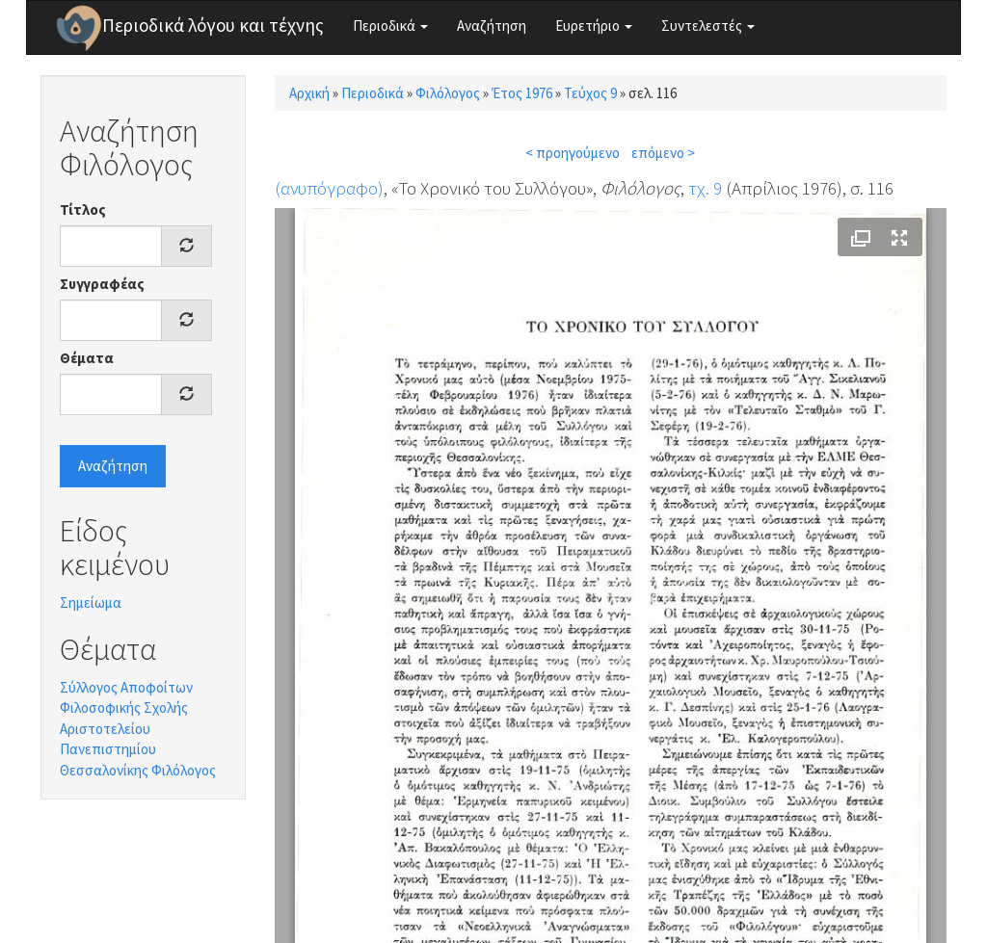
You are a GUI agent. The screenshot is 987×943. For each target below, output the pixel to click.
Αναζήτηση (491, 25)
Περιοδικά (390, 25)
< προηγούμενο (572, 153)
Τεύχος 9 (590, 93)
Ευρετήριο (593, 25)
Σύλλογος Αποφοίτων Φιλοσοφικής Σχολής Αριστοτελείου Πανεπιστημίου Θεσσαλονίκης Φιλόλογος (138, 728)
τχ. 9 (705, 187)
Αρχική (309, 93)
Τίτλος (83, 209)
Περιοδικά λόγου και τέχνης (213, 25)
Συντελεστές (708, 25)
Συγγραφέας (102, 284)
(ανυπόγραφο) (329, 187)
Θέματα (87, 358)
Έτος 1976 (522, 93)
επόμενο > (663, 153)
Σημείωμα (90, 602)
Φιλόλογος (447, 93)
